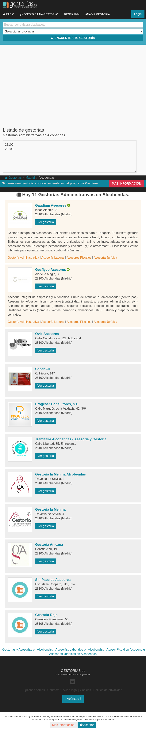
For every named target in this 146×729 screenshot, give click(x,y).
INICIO (8, 14)
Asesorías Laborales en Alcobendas (79, 649)
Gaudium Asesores (50, 205)
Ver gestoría (45, 222)
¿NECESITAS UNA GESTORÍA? (39, 14)
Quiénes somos (34, 690)
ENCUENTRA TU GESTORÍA (73, 37)
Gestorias (13, 177)
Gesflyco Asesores (50, 270)
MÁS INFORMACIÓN (126, 183)
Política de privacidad (107, 690)
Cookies (85, 690)
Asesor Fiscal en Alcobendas (125, 649)
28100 (9, 144)
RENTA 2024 (72, 14)
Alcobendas (47, 177)
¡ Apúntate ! (73, 698)
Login (138, 14)
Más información (63, 725)
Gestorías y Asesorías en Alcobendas (27, 649)
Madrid (30, 177)
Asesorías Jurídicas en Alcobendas (73, 654)
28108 (9, 149)
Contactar (53, 690)
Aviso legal (70, 690)
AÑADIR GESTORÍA (97, 14)
